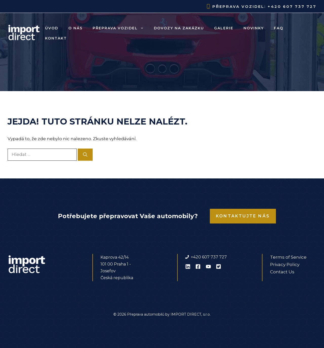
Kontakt (56, 38)
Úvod (51, 28)
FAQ (278, 28)
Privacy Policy (284, 264)
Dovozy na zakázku (179, 28)
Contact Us (282, 271)
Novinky (254, 28)
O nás (75, 28)
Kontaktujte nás (243, 216)
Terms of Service (288, 257)
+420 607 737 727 (292, 6)
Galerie (223, 28)
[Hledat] (85, 155)
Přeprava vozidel (121, 28)
